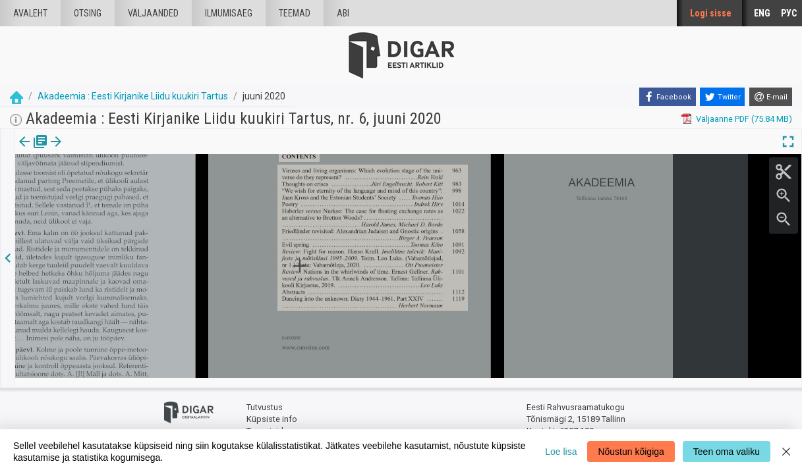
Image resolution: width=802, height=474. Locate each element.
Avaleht (30, 13)
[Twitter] (722, 97)
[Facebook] (667, 97)
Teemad (294, 13)
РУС (789, 13)
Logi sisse (710, 13)
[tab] (33, 151)
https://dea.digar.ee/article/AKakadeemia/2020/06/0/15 (122, 187)
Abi (343, 13)
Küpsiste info (271, 410)
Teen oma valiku (726, 451)
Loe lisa (561, 451)
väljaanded (153, 13)
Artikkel (92, 150)
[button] (112, 151)
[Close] (786, 451)
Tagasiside (267, 422)
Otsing (87, 13)
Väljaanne (33, 150)
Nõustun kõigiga (631, 451)
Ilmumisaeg (228, 13)
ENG (762, 13)
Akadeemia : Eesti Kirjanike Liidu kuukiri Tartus (133, 96)
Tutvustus (264, 399)
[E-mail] (770, 97)
